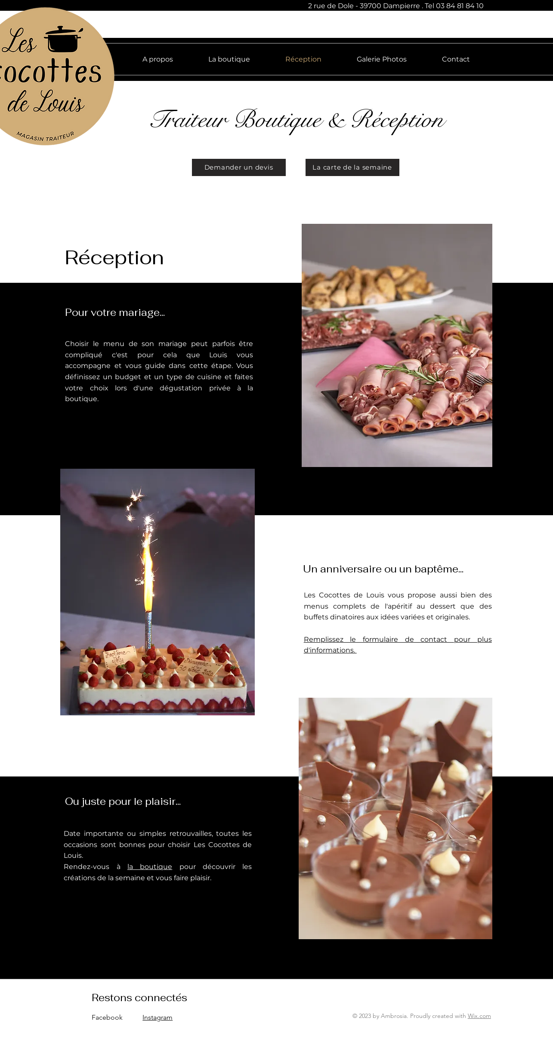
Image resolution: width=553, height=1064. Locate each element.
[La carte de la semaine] (352, 167)
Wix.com (479, 1016)
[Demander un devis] (239, 167)
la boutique (149, 867)
